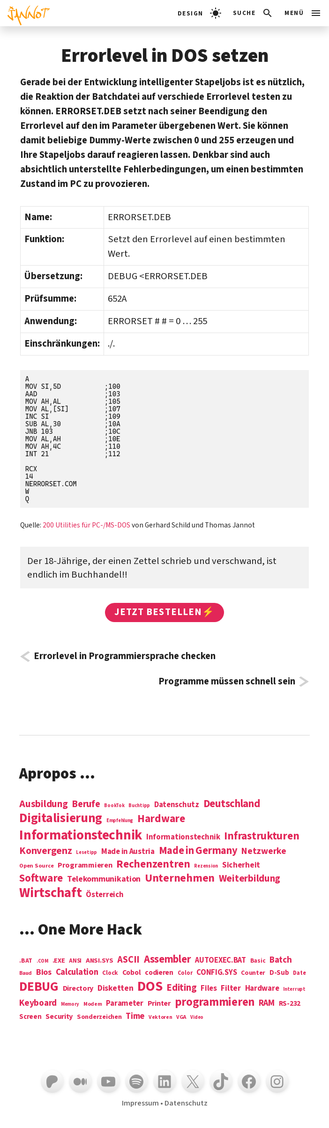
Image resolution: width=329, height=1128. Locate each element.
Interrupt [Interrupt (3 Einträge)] (294, 989)
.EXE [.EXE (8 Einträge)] (58, 961)
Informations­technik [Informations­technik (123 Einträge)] (80, 835)
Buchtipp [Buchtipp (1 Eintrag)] (139, 805)
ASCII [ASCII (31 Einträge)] (128, 960)
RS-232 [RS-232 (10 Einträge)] (289, 1003)
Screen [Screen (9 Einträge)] (30, 1017)
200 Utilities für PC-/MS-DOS (86, 525)
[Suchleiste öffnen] (253, 13)
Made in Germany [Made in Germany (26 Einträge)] (198, 850)
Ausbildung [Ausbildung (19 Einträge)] (43, 804)
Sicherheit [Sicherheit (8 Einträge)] (241, 865)
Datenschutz (186, 1103)
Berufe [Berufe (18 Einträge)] (86, 804)
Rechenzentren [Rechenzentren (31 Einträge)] (153, 864)
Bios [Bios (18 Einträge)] (44, 972)
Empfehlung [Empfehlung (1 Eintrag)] (119, 820)
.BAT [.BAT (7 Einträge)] (25, 961)
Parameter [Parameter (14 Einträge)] (124, 1004)
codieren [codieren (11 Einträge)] (159, 973)
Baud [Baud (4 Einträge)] (25, 973)
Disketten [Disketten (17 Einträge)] (115, 988)
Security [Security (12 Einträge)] (59, 1016)
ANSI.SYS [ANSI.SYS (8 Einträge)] (99, 961)
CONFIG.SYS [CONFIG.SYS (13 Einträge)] (216, 973)
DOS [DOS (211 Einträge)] (149, 986)
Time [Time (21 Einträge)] (135, 1016)
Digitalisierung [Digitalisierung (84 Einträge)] (60, 818)
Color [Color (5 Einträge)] (185, 973)
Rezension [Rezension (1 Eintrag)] (206, 866)
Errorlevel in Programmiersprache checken (125, 656)
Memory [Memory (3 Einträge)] (70, 1004)
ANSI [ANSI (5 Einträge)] (75, 961)
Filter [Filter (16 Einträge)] (230, 988)
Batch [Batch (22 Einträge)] (280, 960)
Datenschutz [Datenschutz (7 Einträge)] (176, 805)
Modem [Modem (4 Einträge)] (92, 1004)
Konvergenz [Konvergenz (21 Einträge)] (45, 851)
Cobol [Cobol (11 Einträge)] (131, 973)
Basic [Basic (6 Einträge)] (258, 961)
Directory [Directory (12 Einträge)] (78, 988)
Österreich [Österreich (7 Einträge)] (104, 895)
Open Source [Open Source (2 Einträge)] (36, 866)
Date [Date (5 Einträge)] (299, 973)
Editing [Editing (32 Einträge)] (181, 988)
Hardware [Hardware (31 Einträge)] (161, 818)
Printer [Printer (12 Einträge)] (159, 1003)
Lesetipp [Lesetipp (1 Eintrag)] (86, 852)
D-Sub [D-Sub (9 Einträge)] (279, 973)
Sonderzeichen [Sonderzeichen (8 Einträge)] (99, 1017)
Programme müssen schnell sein (226, 681)
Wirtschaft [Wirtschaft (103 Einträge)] (50, 893)
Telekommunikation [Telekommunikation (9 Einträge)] (104, 879)
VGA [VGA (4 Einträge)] (181, 1017)
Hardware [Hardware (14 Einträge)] (262, 989)
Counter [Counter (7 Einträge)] (253, 973)
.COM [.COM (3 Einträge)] (42, 961)
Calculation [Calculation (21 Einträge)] (77, 972)
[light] (199, 13)
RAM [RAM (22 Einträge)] (267, 1003)
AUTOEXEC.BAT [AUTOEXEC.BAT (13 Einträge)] (220, 960)
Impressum (140, 1103)
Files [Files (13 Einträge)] (209, 989)
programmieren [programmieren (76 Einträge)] (215, 1002)
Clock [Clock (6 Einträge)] (110, 973)
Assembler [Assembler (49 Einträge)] (167, 959)
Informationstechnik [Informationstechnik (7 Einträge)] (183, 837)
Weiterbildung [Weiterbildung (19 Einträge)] (250, 878)
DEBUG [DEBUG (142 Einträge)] (39, 987)
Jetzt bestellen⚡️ (164, 612)
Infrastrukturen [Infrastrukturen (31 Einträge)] (261, 836)
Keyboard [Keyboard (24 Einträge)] (38, 1003)
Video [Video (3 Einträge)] (196, 1017)
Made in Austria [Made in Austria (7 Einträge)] (128, 852)
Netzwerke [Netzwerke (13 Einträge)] (263, 851)
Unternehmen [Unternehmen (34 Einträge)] (180, 878)
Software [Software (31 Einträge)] (41, 878)
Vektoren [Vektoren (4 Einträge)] (160, 1017)
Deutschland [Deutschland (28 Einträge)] (231, 803)
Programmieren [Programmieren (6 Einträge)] (85, 865)
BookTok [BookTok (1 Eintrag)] (114, 805)
